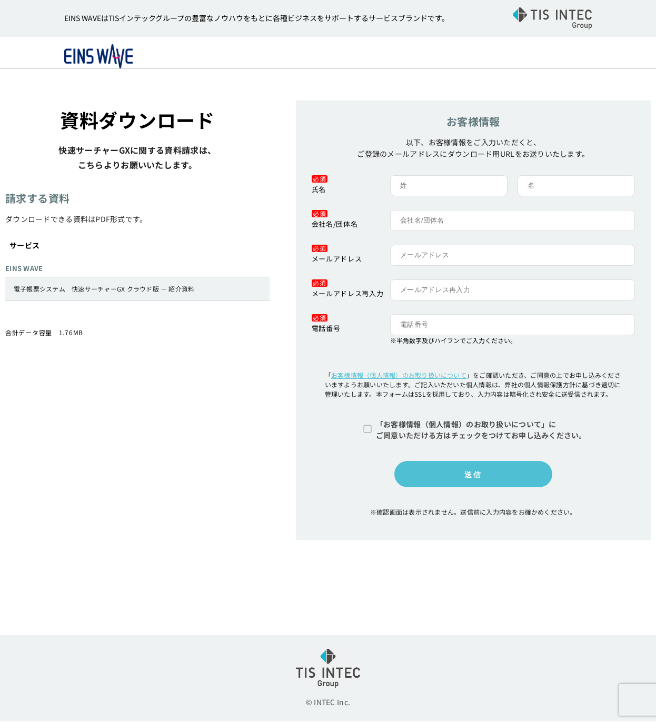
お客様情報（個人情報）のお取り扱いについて (398, 376)
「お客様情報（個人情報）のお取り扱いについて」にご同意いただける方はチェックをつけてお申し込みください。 (481, 431)
